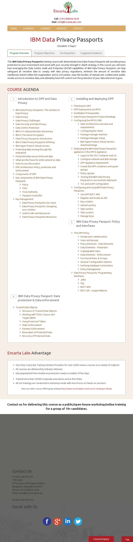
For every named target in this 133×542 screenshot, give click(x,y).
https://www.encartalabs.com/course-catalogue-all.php (86, 389)
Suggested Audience (91, 53)
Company (28, 28)
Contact (78, 28)
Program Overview (19, 53)
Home (14, 28)
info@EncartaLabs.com (69, 22)
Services (62, 28)
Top (127, 539)
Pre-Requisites (67, 53)
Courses (45, 28)
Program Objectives (44, 53)
